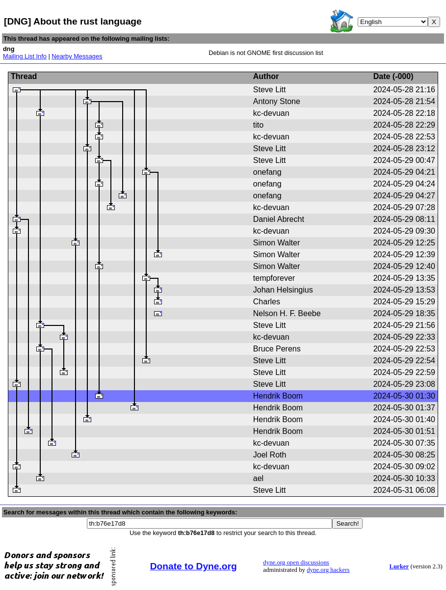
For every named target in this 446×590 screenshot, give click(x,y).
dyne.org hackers (328, 569)
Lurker (399, 566)
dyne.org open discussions (296, 562)
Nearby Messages (77, 56)
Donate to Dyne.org (193, 566)
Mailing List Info (25, 56)
